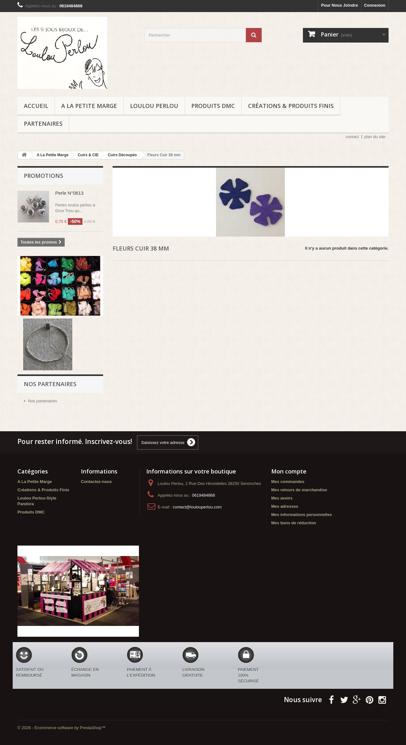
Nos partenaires (42, 401)
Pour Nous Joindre (339, 5)
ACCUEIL (36, 106)
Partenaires (43, 123)
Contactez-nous (96, 481)
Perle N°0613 (69, 193)
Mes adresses (284, 506)
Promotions (43, 175)
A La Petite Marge (89, 106)
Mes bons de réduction (293, 522)
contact (352, 136)
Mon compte (288, 471)
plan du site (375, 136)
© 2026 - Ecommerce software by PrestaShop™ (61, 727)
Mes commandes (287, 481)
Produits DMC (213, 106)
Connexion (374, 5)
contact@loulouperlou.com (197, 507)
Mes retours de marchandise (299, 489)
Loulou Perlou (154, 106)
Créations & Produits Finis (291, 106)
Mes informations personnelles (301, 514)
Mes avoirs (281, 498)
